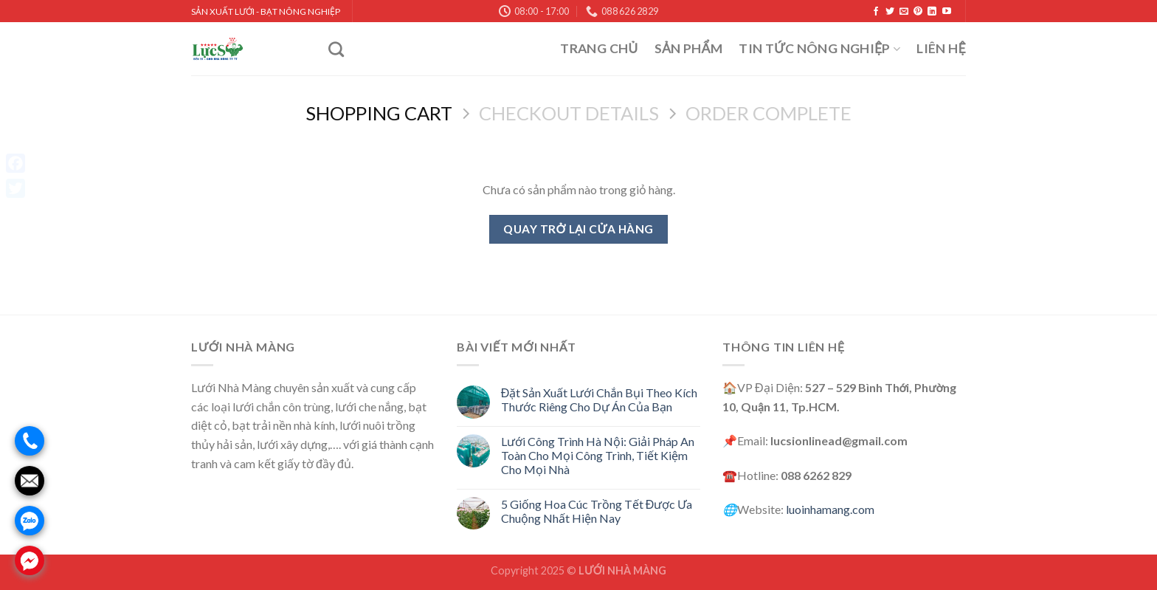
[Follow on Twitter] (889, 12)
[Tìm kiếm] (336, 49)
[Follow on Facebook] (875, 12)
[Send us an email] (903, 12)
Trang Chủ (599, 48)
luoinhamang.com (830, 509)
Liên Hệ (941, 48)
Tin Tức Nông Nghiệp (819, 48)
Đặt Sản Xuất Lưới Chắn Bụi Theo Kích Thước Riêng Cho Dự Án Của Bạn (599, 399)
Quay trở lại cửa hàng (578, 229)
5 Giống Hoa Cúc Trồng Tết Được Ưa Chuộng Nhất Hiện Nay (597, 511)
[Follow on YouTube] (946, 12)
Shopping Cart (378, 113)
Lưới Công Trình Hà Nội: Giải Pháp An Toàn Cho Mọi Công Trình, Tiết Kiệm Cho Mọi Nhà (597, 455)
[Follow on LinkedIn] (932, 12)
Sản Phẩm (689, 48)
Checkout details (569, 113)
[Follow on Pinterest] (917, 12)
